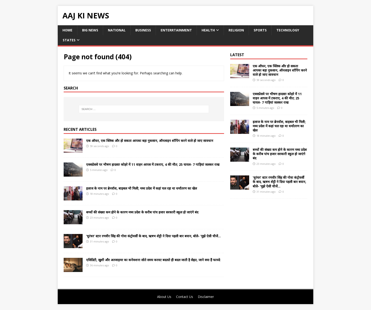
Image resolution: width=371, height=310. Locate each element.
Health (208, 30)
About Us (164, 296)
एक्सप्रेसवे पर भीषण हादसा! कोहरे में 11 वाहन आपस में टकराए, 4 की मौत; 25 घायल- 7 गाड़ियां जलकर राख (152, 164)
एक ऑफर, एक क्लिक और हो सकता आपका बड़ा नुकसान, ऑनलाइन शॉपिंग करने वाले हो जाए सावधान (149, 140)
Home (67, 30)
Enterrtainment (176, 30)
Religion (236, 30)
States (69, 40)
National (117, 30)
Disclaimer (206, 296)
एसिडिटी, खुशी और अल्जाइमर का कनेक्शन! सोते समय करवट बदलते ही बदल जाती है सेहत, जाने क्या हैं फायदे (153, 260)
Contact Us (184, 296)
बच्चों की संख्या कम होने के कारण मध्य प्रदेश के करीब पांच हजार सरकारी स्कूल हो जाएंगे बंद (142, 212)
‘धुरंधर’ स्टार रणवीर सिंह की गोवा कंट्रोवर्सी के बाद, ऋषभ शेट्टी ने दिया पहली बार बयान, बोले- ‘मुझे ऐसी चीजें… (153, 236)
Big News (90, 30)
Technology (287, 30)
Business (143, 30)
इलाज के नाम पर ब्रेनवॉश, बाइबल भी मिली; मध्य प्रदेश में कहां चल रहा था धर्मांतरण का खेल (141, 188)
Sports (260, 30)
